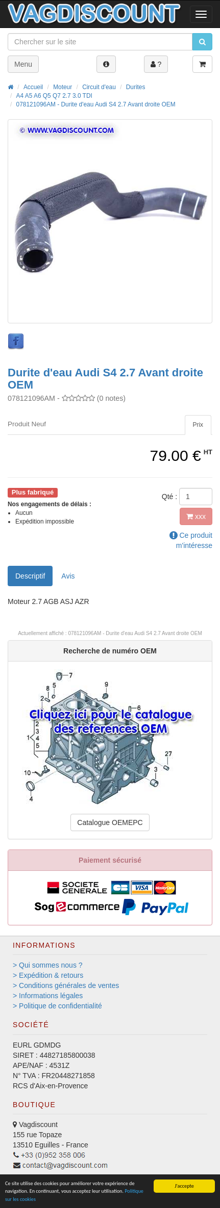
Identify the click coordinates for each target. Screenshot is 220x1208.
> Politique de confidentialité (57, 1006)
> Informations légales (48, 996)
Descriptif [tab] (30, 576)
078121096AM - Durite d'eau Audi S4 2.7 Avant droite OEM (96, 104)
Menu (23, 64)
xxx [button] (196, 516)
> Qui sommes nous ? (48, 965)
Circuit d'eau (99, 87)
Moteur (62, 87)
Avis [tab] (68, 576)
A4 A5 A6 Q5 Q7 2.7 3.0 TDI (54, 95)
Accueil (33, 87)
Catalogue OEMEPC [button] (109, 822)
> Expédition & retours (48, 975)
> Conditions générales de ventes (66, 985)
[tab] (198, 425)
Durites (135, 87)
